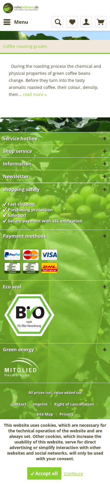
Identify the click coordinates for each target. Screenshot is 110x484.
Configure (73, 473)
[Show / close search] (57, 22)
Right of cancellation (74, 404)
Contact (19, 404)
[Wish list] (72, 22)
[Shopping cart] (100, 22)
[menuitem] (15, 22)
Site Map (45, 414)
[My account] (86, 22)
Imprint (40, 404)
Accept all (44, 473)
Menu (16, 21)
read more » (35, 94)
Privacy (66, 414)
